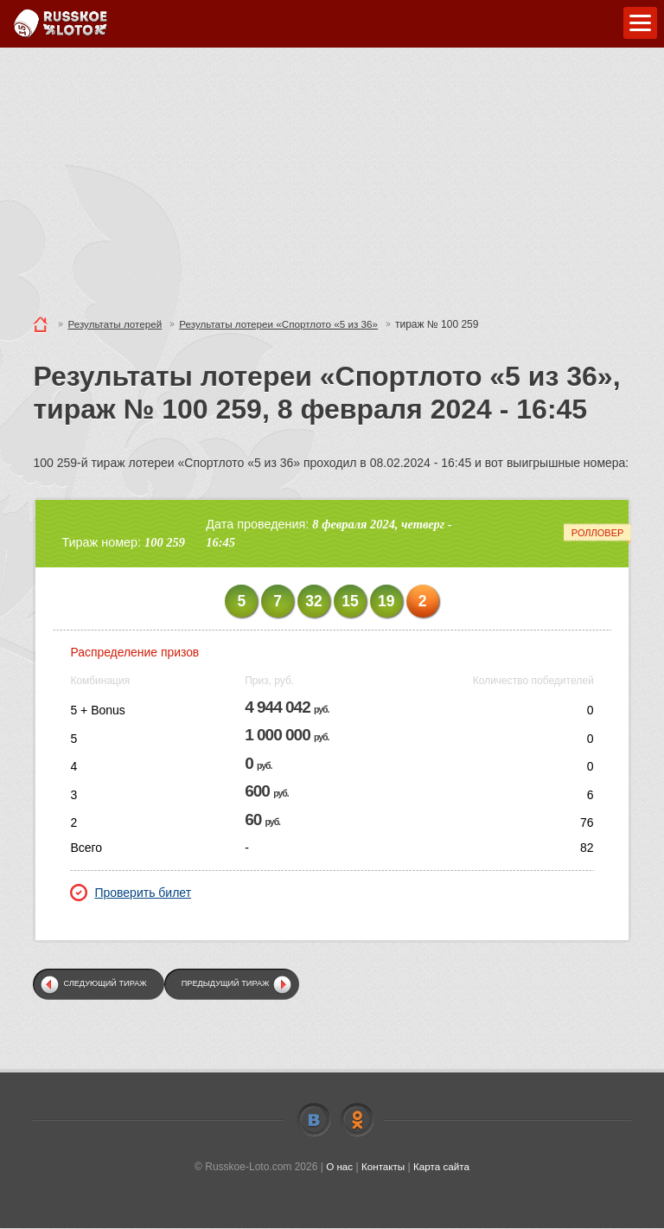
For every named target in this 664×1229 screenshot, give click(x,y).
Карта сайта (442, 1168)
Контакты (383, 1168)
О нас (338, 1168)
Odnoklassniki (357, 1121)
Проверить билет (130, 892)
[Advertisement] (332, 177)
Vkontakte (314, 1121)
